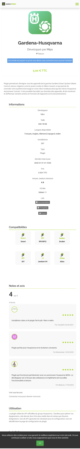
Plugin (42, 153)
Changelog (43, 208)
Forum (42, 213)
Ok (40, 443)
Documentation (42, 202)
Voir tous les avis (15, 392)
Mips (50, 49)
